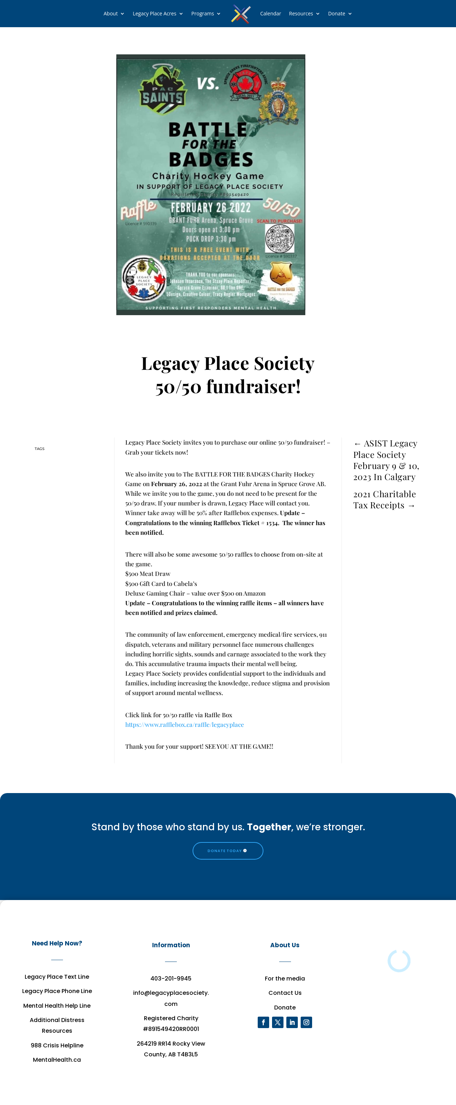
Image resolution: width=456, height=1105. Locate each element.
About (110, 13)
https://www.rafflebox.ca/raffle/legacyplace (184, 724)
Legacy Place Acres (154, 13)
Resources (301, 13)
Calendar (270, 13)
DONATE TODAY (225, 851)
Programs (202, 13)
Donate (336, 13)
